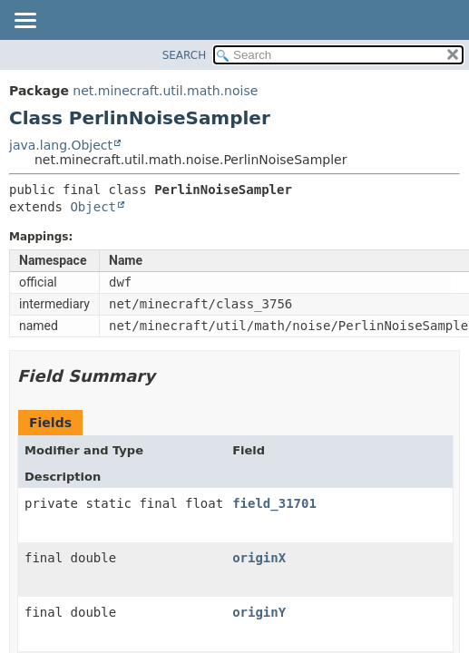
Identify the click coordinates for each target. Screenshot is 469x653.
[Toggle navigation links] (24, 21)
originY (259, 612)
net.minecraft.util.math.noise (165, 90)
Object (93, 207)
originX (259, 558)
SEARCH (184, 55)
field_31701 (274, 503)
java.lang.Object (60, 145)
